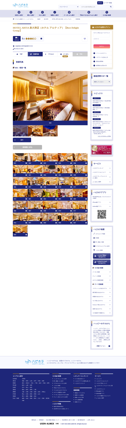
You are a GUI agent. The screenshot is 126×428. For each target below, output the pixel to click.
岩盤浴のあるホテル (102, 296)
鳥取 (31, 394)
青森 (23, 380)
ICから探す (42, 13)
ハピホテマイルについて (102, 172)
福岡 (23, 398)
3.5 (23, 39)
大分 (39, 398)
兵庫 (27, 391)
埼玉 (32, 383)
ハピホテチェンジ (100, 389)
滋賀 (35, 391)
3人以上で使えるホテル (102, 304)
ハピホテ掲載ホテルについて (102, 395)
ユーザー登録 (108, 3)
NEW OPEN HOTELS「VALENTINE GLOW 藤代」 (102, 100)
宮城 (39, 380)
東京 (23, 383)
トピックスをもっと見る (104, 136)
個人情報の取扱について (52, 420)
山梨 (27, 385)
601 (18, 140)
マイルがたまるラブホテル (59, 390)
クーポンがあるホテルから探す (60, 394)
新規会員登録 (99, 61)
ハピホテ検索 (99, 229)
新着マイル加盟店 (79, 395)
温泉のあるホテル (102, 309)
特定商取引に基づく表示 (68, 420)
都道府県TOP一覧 (101, 76)
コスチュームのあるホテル (102, 288)
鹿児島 (47, 398)
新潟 (23, 385)
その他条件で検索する (102, 313)
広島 (27, 394)
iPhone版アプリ (102, 202)
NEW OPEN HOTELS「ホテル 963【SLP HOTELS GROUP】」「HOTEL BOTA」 (101, 130)
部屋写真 (34, 54)
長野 (31, 385)
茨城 (44, 383)
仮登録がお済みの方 (101, 65)
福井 (31, 387)
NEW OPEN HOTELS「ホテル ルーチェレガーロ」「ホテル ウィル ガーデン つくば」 (102, 122)
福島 (43, 380)
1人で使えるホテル (102, 300)
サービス (97, 164)
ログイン (101, 46)
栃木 (40, 383)
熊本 (35, 398)
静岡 (31, 389)
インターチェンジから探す (59, 378)
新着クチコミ (78, 402)
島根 (35, 394)
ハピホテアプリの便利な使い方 (82, 381)
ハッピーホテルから (102, 324)
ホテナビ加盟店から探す (59, 392)
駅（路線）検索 (98, 242)
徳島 (27, 396)
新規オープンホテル (79, 393)
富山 (27, 387)
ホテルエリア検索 (99, 234)
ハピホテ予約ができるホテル (100, 256)
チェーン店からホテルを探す (60, 397)
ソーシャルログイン (101, 53)
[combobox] (94, 7)
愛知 (23, 389)
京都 (31, 391)
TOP (19, 54)
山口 (39, 394)
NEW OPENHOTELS (57, 406)
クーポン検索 (102, 272)
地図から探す (55, 13)
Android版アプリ (102, 206)
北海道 (23, 378)
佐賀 (27, 398)
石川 (23, 387)
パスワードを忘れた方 (102, 57)
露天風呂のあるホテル (102, 292)
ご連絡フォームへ (100, 346)
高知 (35, 396)
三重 (35, 389)
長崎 (31, 398)
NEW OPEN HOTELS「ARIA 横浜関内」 (101, 107)
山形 (31, 380)
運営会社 (34, 420)
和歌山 (43, 391)
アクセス (49, 54)
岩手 (35, 380)
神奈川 (27, 383)
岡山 (23, 394)
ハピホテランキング (102, 168)
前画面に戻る (23, 147)
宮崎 (43, 398)
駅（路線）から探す (58, 381)
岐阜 (27, 389)
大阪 (23, 391)
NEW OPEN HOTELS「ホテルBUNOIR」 (100, 114)
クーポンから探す (69, 13)
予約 (79, 54)
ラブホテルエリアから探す (101, 246)
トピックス (98, 93)
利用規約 (41, 420)
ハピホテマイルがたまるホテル (100, 262)
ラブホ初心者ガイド (79, 378)
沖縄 (23, 400)
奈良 (39, 391)
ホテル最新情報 (78, 399)
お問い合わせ (91, 420)
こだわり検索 (98, 250)
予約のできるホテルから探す (89, 13)
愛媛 (31, 396)
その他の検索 (107, 13)
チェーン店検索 (102, 276)
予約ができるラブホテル (59, 388)
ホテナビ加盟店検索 (102, 280)
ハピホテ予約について (101, 383)
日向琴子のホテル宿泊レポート (60, 408)
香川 (23, 396)
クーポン (64, 54)
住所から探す (19, 13)
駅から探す (30, 13)
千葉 (36, 383)
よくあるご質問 (102, 181)
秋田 (27, 380)
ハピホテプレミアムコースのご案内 (102, 177)
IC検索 (96, 238)
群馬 (48, 383)
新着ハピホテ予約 (79, 397)
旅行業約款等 (81, 420)
